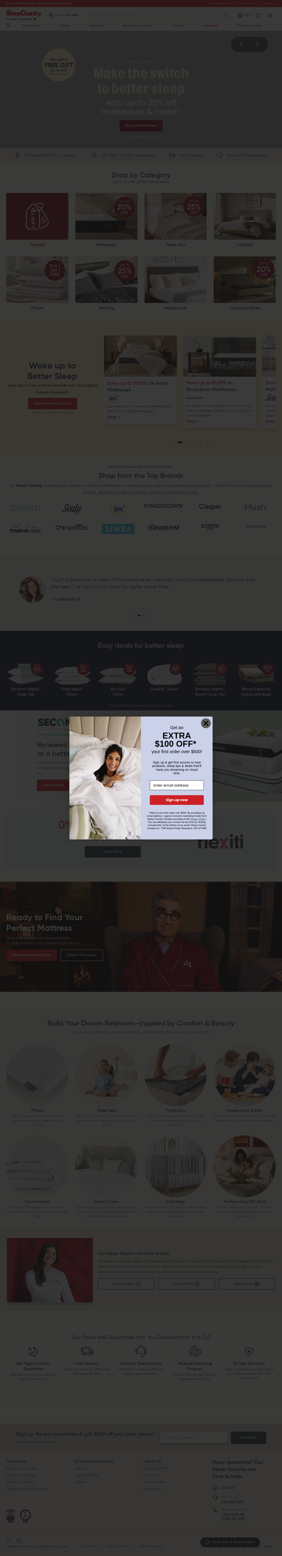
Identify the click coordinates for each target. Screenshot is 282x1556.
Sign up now (177, 799)
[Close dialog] (206, 723)
